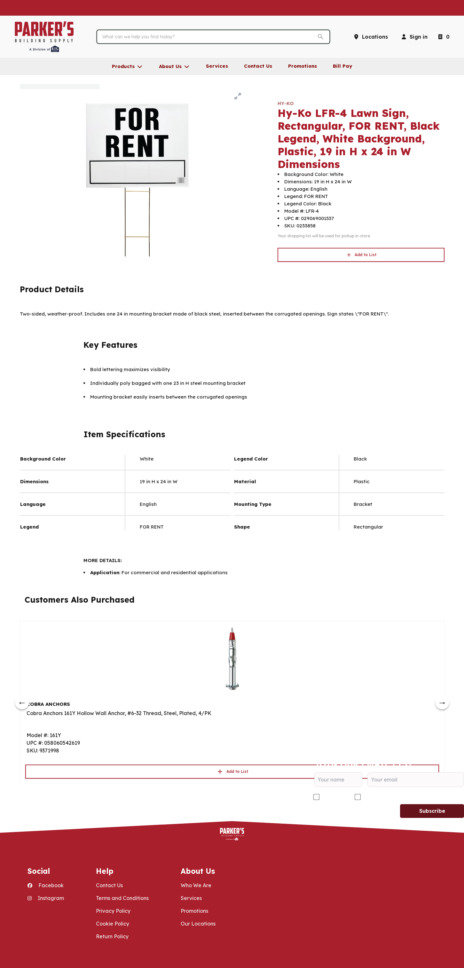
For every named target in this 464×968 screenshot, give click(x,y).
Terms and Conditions (122, 898)
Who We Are (196, 885)
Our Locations (198, 923)
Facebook (46, 885)
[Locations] (370, 37)
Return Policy (112, 936)
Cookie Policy (112, 923)
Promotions (194, 911)
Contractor (334, 797)
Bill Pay (342, 66)
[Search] (208, 37)
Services (191, 898)
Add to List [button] (361, 255)
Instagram (46, 898)
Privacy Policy (113, 911)
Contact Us (109, 885)
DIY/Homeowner (383, 797)
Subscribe (432, 811)
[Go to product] (232, 658)
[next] (442, 702)
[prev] (22, 702)
